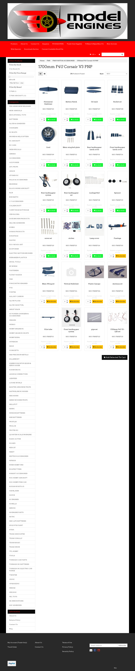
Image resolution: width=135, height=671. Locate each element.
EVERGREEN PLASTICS (18, 257)
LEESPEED (13, 378)
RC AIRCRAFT (14, 141)
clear (21, 83)
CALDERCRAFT (15, 205)
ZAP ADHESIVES (15, 605)
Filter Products (15, 61)
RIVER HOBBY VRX (16, 465)
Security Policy (68, 651)
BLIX (11, 193)
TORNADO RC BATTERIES (19, 564)
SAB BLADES (14, 491)
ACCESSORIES (14, 158)
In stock (51, 119)
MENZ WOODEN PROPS (18, 400)
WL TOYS (13, 596)
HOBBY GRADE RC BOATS (19, 333)
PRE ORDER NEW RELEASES (20, 106)
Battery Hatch (71, 102)
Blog (11, 629)
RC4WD (12, 443)
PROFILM (13, 421)
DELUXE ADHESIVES (17, 223)
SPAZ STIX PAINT (16, 525)
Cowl (48, 147)
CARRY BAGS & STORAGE (19, 210)
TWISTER (13, 575)
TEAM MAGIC (14, 542)
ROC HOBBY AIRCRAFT (18, 478)
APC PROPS (13, 167)
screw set (48, 238)
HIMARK (12, 320)
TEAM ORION (14, 547)
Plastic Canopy (94, 284)
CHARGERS (13, 128)
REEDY (11, 452)
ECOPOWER (14, 249)
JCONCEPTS (14, 350)
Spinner (117, 193)
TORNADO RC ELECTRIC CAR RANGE (20, 569)
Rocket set (117, 102)
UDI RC (12, 579)
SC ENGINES (14, 499)
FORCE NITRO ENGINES (18, 283)
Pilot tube (48, 329)
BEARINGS (13, 184)
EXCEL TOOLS (15, 262)
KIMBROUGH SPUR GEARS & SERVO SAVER (20, 364)
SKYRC (12, 517)
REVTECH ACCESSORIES (18, 456)
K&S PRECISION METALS (18, 355)
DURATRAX (13, 236)
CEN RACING (14, 214)
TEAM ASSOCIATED (17, 534)
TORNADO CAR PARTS (18, 560)
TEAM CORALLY (15, 538)
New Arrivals (112, 44)
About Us (24, 44)
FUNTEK (12, 292)
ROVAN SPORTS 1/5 (16, 486)
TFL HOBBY (13, 551)
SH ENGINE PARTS (16, 512)
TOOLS (12, 555)
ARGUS (12, 171)
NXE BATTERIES (15, 417)
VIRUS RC (13, 592)
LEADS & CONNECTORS (18, 374)
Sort (101, 74)
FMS (13, 91)
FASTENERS (14, 270)
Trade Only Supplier (74, 44)
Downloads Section (31, 49)
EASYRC (12, 240)
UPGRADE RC (14, 583)
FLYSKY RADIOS (15, 275)
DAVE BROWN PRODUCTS (19, 218)
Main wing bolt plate (71, 147)
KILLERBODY (14, 359)
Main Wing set (48, 284)
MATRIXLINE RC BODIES (18, 391)
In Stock (15, 69)
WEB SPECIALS (15, 149)
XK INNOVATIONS (16, 601)
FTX (11, 288)
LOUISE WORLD (15, 383)
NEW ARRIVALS (15, 110)
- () (93, 54)
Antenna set (117, 284)
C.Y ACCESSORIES (16, 201)
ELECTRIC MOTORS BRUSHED (21, 253)
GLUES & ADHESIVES (17, 123)
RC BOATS (13, 132)
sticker (71, 238)
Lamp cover (94, 238)
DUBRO (12, 227)
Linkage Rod (94, 193)
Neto (115, 668)
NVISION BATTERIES (17, 413)
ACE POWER (14, 162)
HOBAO (12, 324)
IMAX (11, 346)
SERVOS (12, 508)
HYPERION (13, 342)
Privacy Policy (67, 647)
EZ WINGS (13, 266)
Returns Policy (14, 620)
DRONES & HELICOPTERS (19, 136)
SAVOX (12, 495)
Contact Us (35, 44)
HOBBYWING (14, 337)
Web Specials (16, 49)
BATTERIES (13, 119)
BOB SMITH (13, 197)
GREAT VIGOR (14, 309)
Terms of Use (67, 642)
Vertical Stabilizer (71, 284)
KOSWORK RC (15, 370)
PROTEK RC (13, 430)
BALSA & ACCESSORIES (18, 180)
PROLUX (12, 426)
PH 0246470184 (58, 44)
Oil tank (94, 102)
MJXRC (12, 408)
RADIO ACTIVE (15, 439)
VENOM (12, 588)
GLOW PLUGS (14, 301)
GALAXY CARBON (16, 296)
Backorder (120, 256)
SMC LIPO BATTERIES (17, 521)
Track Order (12, 647)
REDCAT (12, 447)
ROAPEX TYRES (15, 469)
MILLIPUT (13, 404)
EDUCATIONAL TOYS (17, 115)
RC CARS (12, 145)
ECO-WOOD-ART (16, 244)
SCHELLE (13, 504)
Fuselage (117, 238)
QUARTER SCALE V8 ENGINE (20, 434)
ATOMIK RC (14, 175)
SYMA (11, 529)
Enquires (45, 44)
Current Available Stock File (52, 49)
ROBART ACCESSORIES (18, 473)
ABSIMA (12, 154)
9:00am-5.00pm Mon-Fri (94, 44)
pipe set (94, 329)
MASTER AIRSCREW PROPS (20, 387)
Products (14, 44)
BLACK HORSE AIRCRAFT (19, 188)
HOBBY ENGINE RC (16, 329)
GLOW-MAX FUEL (16, 305)
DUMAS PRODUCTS (16, 231)
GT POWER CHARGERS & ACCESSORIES (19, 315)
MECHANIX (13, 396)
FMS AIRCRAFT (18, 95)
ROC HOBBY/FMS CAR (17, 482)
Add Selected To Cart (115, 357)
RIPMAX (12, 460)
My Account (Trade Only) (17, 642)
